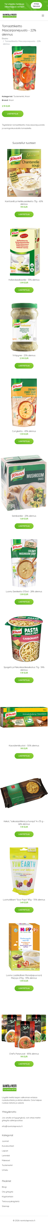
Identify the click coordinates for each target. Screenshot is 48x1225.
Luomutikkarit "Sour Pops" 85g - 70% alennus (24, 899)
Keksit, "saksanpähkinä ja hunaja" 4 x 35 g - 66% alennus (24, 822)
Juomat (5, 1141)
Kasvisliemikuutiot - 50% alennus (24, 745)
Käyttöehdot (7, 1196)
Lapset (5, 1151)
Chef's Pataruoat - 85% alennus (24, 1053)
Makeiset (6, 1160)
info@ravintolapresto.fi (12, 1126)
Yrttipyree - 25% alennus (24, 355)
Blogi (4, 1187)
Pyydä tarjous (36, 5)
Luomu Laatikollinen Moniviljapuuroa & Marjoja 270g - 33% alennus (24, 976)
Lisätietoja (12, 114)
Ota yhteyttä (7, 1192)
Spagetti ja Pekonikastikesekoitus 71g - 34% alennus (24, 668)
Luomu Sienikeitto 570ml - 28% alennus (24, 591)
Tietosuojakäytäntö (10, 1201)
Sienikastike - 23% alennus (24, 516)
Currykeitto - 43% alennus (24, 431)
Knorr (27, 96)
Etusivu (5, 38)
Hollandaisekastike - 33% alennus (24, 279)
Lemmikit (6, 1155)
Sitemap (5, 1206)
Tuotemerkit (18, 96)
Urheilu (5, 1170)
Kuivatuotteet (8, 1146)
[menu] (43, 16)
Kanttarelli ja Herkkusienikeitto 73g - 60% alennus (24, 202)
